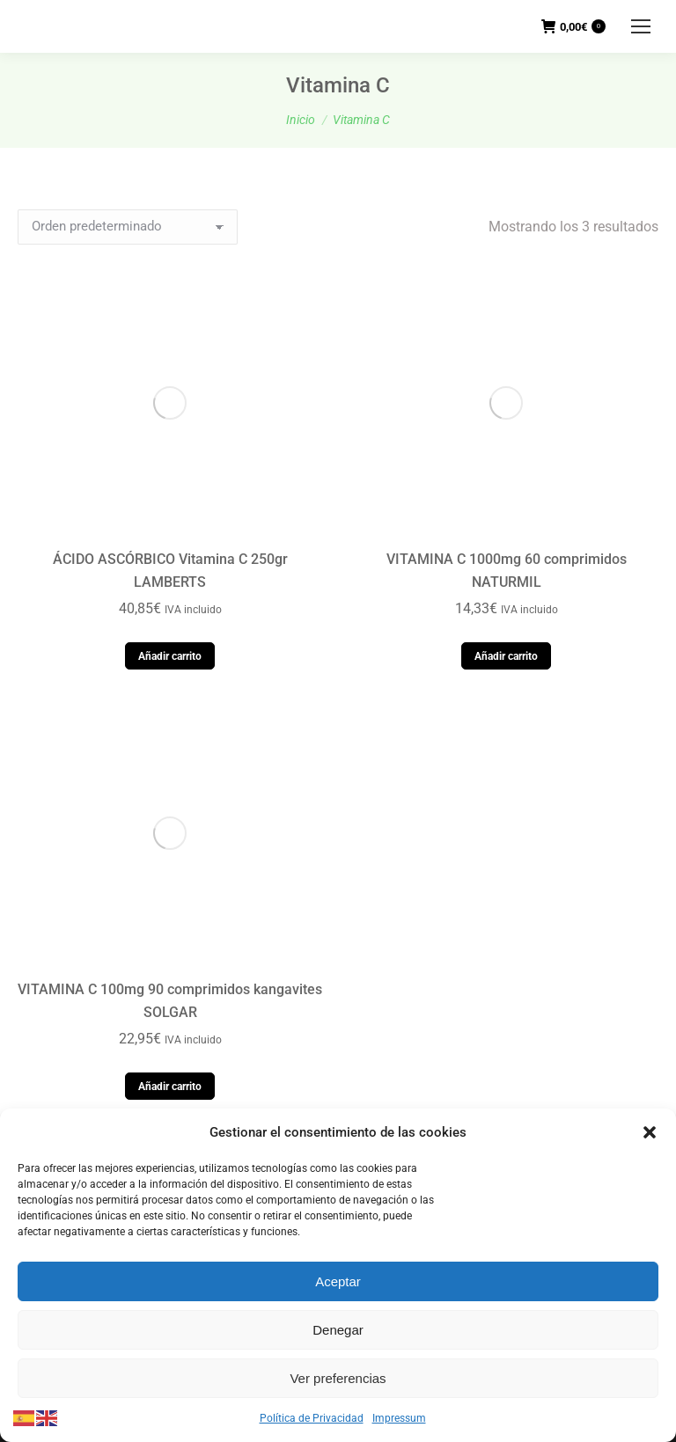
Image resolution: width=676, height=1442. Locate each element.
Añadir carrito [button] (170, 406)
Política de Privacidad (312, 1418)
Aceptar (338, 1281)
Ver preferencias (338, 1378)
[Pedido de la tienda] (128, 227)
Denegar (338, 1329)
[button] (649, 1132)
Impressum (399, 1418)
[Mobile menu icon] (640, 26)
